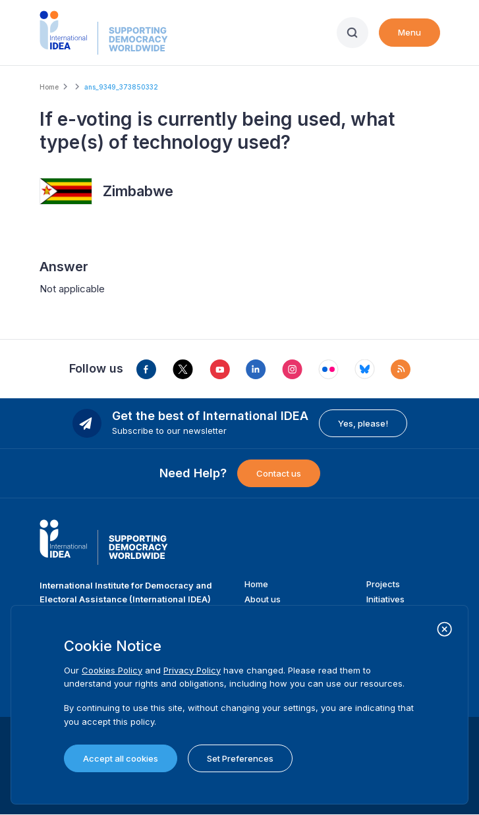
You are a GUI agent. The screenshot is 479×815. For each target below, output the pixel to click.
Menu (409, 32)
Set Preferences (240, 758)
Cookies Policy (112, 670)
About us (262, 599)
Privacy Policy (192, 670)
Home (49, 87)
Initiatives (385, 599)
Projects (383, 584)
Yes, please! (363, 423)
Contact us (278, 473)
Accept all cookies (120, 758)
